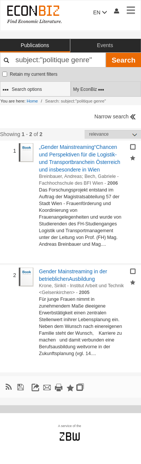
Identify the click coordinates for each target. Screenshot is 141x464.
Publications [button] (35, 45)
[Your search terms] (53, 59)
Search (123, 60)
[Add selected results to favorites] (132, 157)
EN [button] (100, 12)
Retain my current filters (30, 74)
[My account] (116, 10)
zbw (69, 436)
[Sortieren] (113, 134)
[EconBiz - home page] (33, 14)
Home (32, 101)
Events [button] (105, 45)
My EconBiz (89, 90)
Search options (22, 90)
